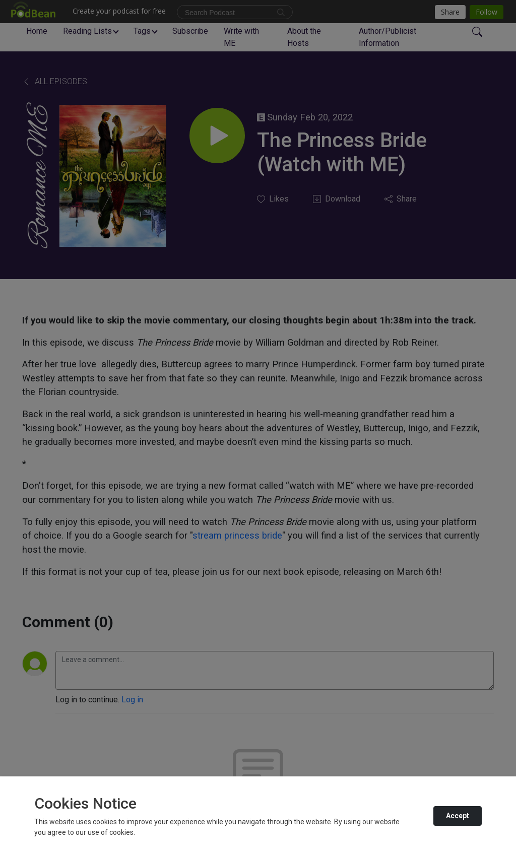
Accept (457, 816)
